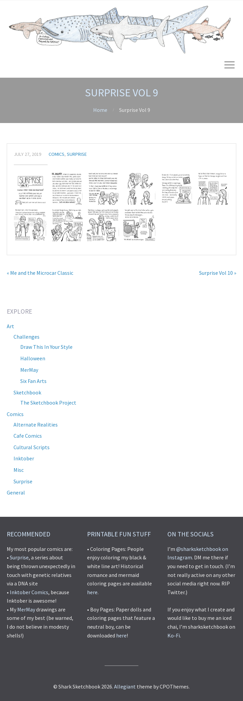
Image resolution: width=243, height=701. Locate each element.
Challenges (26, 336)
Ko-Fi (173, 635)
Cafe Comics (28, 435)
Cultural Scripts (32, 447)
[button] (30, 188)
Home (100, 109)
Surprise (77, 154)
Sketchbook (27, 392)
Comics (56, 154)
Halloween (32, 358)
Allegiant (125, 686)
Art (10, 326)
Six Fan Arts (33, 381)
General (16, 492)
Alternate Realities (36, 424)
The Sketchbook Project (48, 402)
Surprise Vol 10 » (217, 272)
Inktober (24, 458)
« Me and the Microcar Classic (40, 272)
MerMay (29, 369)
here (92, 592)
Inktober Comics (29, 592)
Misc (19, 469)
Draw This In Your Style (46, 346)
